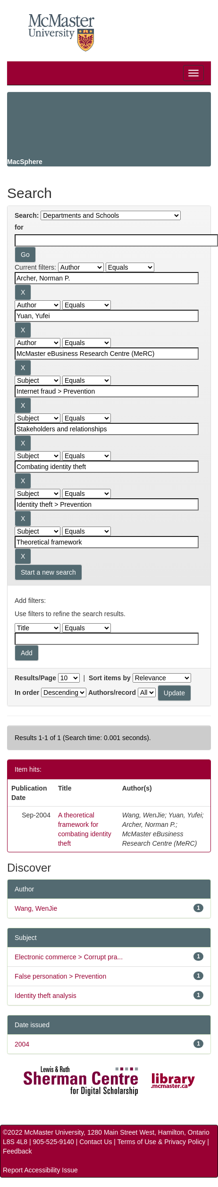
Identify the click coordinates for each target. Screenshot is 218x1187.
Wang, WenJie (36, 908)
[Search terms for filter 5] (107, 429)
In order (27, 692)
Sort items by (110, 678)
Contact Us (95, 1142)
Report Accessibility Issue (40, 1170)
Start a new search (48, 572)
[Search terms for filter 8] (107, 542)
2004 (22, 1044)
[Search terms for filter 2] (107, 316)
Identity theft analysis (45, 995)
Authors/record (112, 692)
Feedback (17, 1151)
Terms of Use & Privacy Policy (161, 1142)
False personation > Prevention (60, 976)
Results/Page (35, 678)
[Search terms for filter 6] (107, 467)
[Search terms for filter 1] (107, 278)
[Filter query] (107, 639)
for (19, 227)
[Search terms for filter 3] (107, 353)
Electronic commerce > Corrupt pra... (69, 957)
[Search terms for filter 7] (107, 504)
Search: (27, 215)
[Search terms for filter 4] (107, 391)
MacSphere (24, 161)
